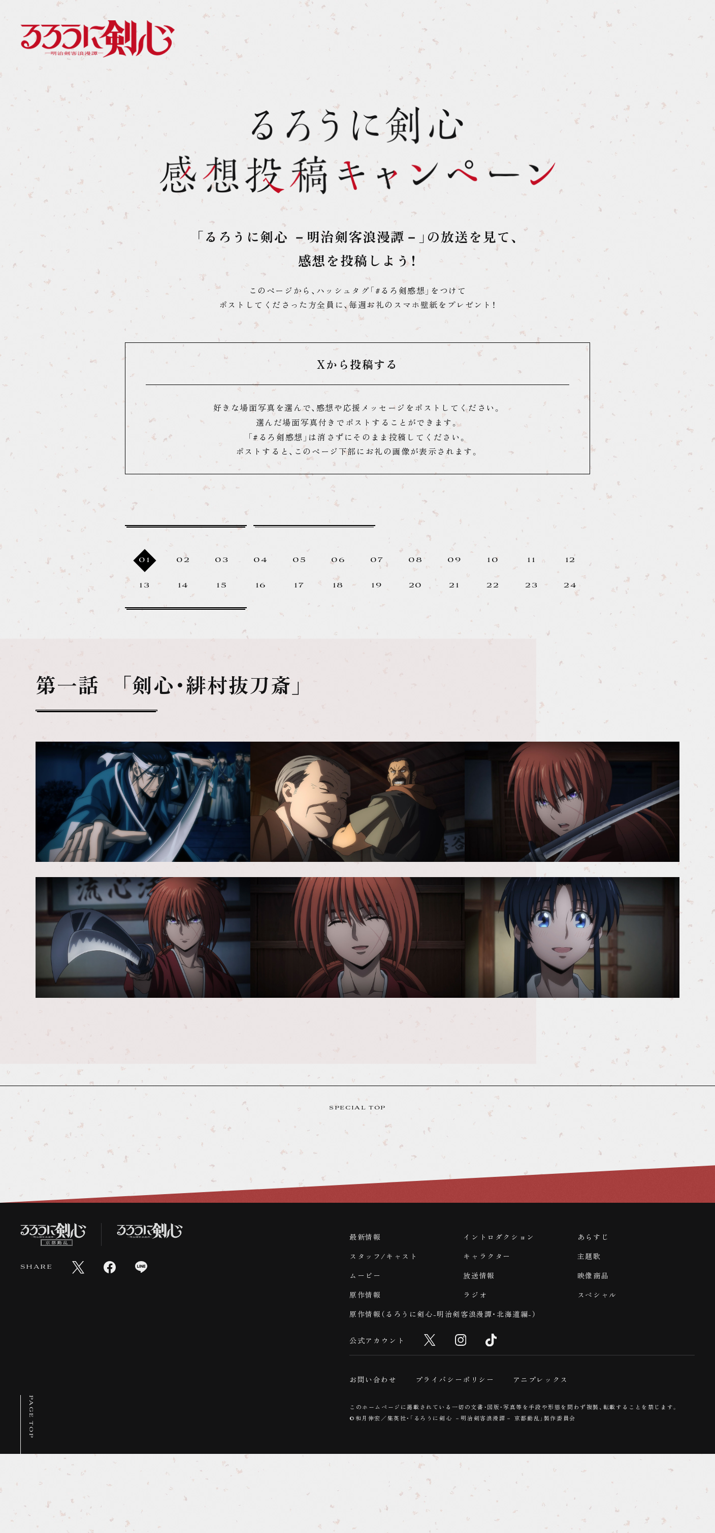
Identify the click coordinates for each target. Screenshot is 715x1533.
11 (531, 587)
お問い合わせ (373, 1458)
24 (570, 612)
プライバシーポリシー (455, 1458)
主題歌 (589, 1335)
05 (299, 587)
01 (144, 587)
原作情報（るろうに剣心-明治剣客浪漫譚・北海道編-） (443, 1392)
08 (415, 587)
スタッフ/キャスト (383, 1335)
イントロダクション (498, 1315)
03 (222, 587)
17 (299, 612)
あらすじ (593, 1315)
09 (454, 587)
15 (221, 612)
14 (183, 612)
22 (492, 612)
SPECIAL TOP (357, 1186)
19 (376, 612)
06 (338, 587)
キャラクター (487, 1335)
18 (338, 612)
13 (144, 612)
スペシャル (597, 1373)
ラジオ (475, 1373)
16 (260, 612)
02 (183, 587)
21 (454, 612)
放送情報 (479, 1354)
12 (570, 587)
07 (376, 587)
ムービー (365, 1354)
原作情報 (365, 1373)
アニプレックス (540, 1458)
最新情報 (365, 1315)
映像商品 (593, 1354)
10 (493, 587)
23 (531, 612)
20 (415, 612)
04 (260, 587)
